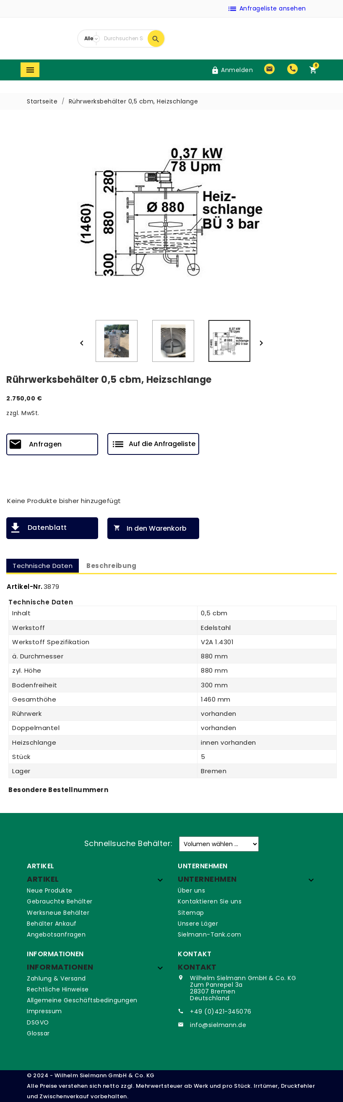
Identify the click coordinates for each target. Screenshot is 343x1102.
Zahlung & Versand (56, 978)
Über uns (191, 890)
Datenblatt (47, 527)
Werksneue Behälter (58, 912)
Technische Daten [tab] (43, 565)
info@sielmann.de (218, 1025)
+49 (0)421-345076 (221, 1011)
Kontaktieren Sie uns (210, 901)
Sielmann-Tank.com (210, 934)
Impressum (44, 1011)
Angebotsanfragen (56, 934)
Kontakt (197, 967)
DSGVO (38, 1022)
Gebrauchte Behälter (60, 901)
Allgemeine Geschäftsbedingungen (82, 1000)
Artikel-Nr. (25, 586)
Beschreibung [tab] (111, 565)
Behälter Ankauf (52, 923)
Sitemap (191, 912)
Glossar (38, 1033)
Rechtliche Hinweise (58, 989)
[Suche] (124, 38)
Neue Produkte (50, 890)
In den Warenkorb (148, 528)
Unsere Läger (198, 923)
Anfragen (45, 444)
